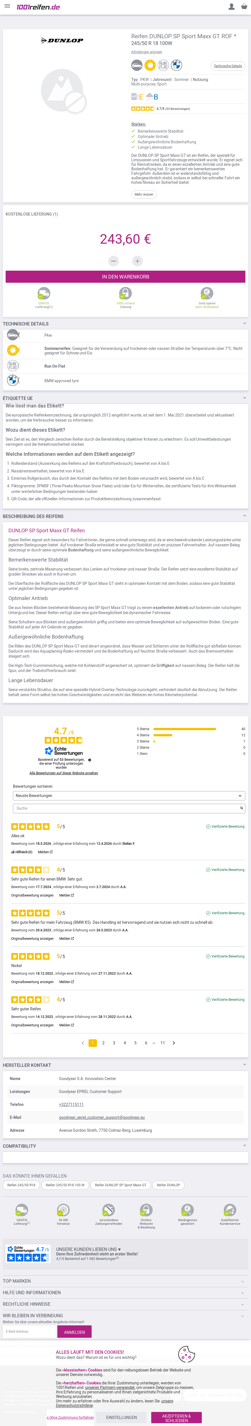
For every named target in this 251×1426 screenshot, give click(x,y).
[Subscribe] (74, 1331)
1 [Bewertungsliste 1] (93, 1043)
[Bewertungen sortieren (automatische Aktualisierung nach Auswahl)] (129, 795)
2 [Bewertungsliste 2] (103, 1043)
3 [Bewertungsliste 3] (114, 1043)
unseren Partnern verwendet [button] (110, 1387)
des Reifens (33, 516)
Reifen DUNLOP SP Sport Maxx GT (120, 1185)
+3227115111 (71, 1104)
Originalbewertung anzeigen (32, 895)
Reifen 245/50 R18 (21, 1185)
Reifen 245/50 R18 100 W (65, 1185)
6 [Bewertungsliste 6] (146, 1043)
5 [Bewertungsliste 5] (135, 1043)
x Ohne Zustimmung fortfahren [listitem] (70, 1418)
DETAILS (26, 324)
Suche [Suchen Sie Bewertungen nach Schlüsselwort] (126, 808)
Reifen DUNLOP (168, 1185)
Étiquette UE (18, 398)
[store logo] (38, 7)
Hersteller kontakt (27, 1065)
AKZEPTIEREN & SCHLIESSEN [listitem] (176, 1418)
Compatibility (19, 1146)
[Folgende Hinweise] (173, 1043)
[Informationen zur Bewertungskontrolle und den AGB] (89, 760)
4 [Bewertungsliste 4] (125, 1043)
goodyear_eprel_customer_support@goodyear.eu (102, 1117)
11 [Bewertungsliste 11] (162, 1043)
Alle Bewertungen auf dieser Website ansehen (64, 773)
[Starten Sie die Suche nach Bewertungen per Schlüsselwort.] (241, 808)
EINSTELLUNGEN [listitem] (121, 1417)
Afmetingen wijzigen (146, 52)
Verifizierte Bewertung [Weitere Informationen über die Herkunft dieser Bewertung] (228, 827)
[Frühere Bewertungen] (82, 1042)
